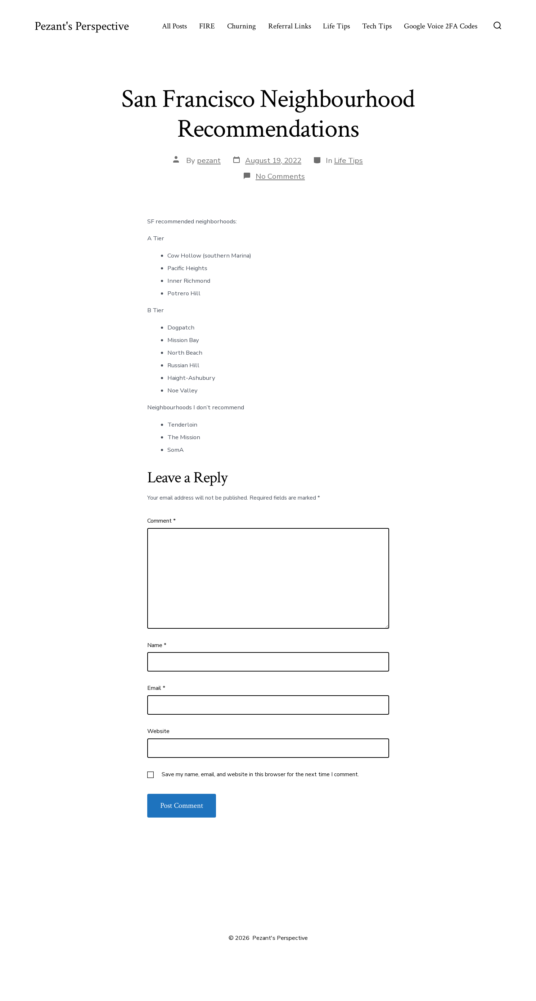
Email (156, 688)
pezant (209, 160)
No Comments (280, 176)
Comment (161, 521)
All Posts (174, 26)
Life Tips (336, 26)
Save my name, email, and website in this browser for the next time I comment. (260, 774)
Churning (241, 26)
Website (158, 731)
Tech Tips (377, 26)
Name (156, 645)
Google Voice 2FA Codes (440, 26)
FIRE (207, 26)
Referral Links (289, 26)
